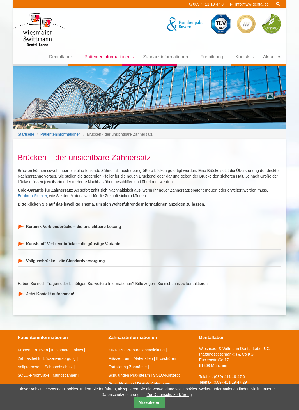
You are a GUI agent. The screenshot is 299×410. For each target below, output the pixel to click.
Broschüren (166, 358)
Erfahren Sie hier (32, 196)
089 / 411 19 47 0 (206, 4)
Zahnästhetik (29, 358)
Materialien (143, 358)
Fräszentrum (119, 358)
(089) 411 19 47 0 (229, 376)
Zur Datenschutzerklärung (169, 394)
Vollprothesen (30, 367)
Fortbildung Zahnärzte (127, 367)
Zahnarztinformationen (167, 56)
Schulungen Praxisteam (129, 375)
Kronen (24, 350)
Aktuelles (272, 56)
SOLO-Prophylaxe (34, 375)
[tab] (149, 226)
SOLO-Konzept (166, 375)
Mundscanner (65, 375)
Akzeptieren (149, 402)
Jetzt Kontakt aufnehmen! (50, 294)
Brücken (41, 350)
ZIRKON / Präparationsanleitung (136, 350)
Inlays (78, 350)
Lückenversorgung (59, 358)
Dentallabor (62, 56)
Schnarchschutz (59, 367)
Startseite (26, 134)
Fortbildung (214, 56)
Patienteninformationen (109, 56)
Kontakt (245, 56)
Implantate (60, 350)
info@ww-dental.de (249, 4)
